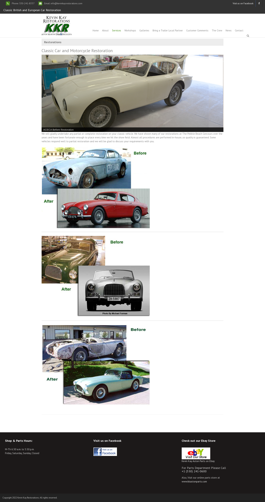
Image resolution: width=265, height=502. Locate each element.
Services (116, 30)
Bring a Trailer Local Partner (168, 30)
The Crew (217, 30)
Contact (239, 30)
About (105, 30)
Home (96, 30)
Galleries (144, 30)
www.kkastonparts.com (194, 481)
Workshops (130, 30)
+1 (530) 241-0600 (194, 471)
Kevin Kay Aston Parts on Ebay (198, 461)
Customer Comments (197, 30)
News (229, 30)
